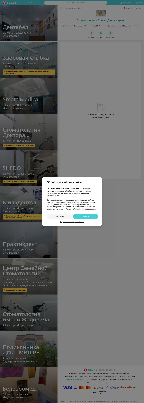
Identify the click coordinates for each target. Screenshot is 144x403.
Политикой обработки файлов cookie (81, 209)
